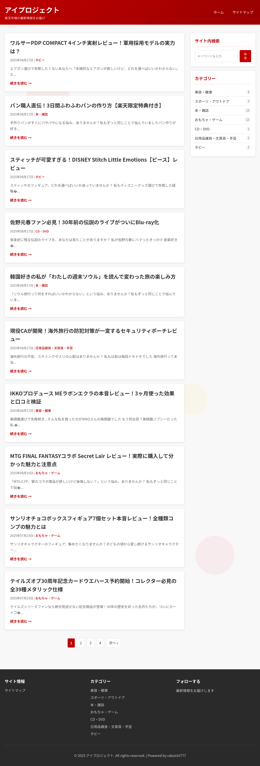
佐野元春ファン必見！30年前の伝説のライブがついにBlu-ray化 (84, 222)
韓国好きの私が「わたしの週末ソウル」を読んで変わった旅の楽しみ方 (93, 276)
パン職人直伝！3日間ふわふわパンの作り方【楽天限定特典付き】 (87, 105)
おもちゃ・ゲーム (223, 120)
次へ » (113, 642)
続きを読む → (21, 83)
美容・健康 (223, 92)
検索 (245, 56)
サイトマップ (242, 12)
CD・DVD (223, 129)
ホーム (219, 12)
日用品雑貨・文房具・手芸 (223, 138)
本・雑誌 (223, 110)
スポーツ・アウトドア (223, 101)
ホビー (223, 147)
